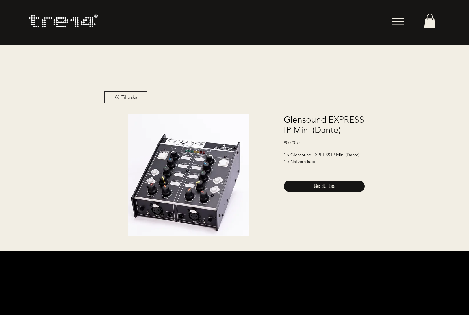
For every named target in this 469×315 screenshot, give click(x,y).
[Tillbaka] (125, 97)
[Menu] (398, 21)
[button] (430, 21)
